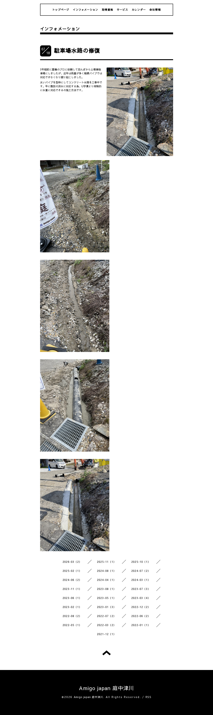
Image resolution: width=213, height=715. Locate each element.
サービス (122, 9)
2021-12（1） (106, 634)
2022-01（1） (140, 625)
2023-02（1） (72, 607)
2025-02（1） (72, 571)
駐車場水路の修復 (77, 50)
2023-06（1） (72, 598)
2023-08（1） (106, 589)
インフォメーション (85, 9)
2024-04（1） (106, 580)
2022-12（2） (140, 607)
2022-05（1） (72, 625)
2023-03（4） (140, 598)
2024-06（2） (72, 580)
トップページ (60, 9)
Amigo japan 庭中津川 (106, 688)
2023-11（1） (72, 589)
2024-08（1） (106, 571)
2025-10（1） (140, 562)
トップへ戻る (106, 652)
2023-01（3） (106, 607)
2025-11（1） (106, 562)
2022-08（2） (72, 616)
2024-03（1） (140, 580)
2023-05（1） (106, 598)
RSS (148, 697)
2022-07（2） (106, 616)
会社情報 (155, 9)
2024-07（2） (140, 571)
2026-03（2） (72, 562)
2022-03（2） (106, 625)
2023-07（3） (140, 589)
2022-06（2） (140, 616)
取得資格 (107, 9)
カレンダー (139, 9)
